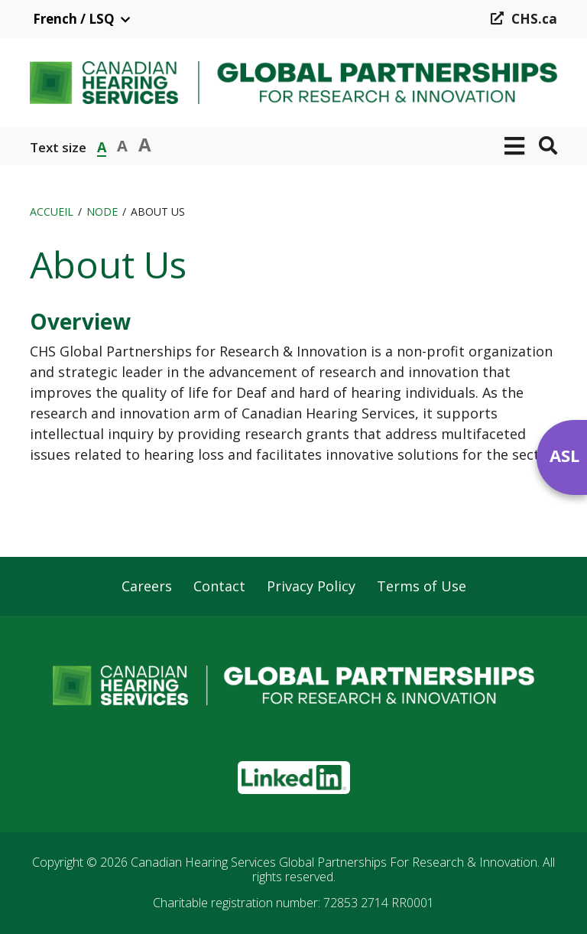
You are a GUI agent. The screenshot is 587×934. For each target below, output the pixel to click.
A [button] (101, 146)
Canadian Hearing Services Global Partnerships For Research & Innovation (334, 862)
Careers (147, 586)
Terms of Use (421, 586)
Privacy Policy (311, 586)
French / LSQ (74, 19)
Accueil (51, 211)
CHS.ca (534, 19)
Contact (219, 586)
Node (102, 211)
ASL (564, 455)
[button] (514, 146)
